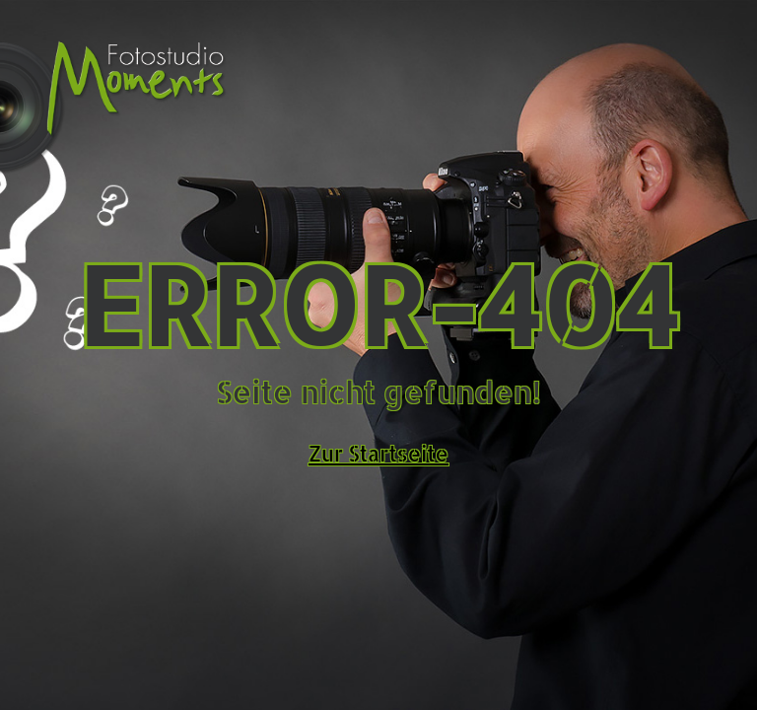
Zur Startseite (378, 453)
